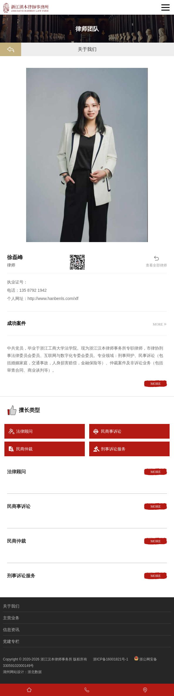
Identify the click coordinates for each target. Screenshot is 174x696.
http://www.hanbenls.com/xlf (53, 298)
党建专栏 (11, 641)
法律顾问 (24, 431)
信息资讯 (11, 629)
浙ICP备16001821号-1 (110, 659)
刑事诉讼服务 (113, 449)
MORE (158, 324)
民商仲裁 (24, 449)
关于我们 (11, 606)
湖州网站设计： (15, 672)
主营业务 (11, 618)
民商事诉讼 (111, 431)
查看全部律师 (156, 261)
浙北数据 (35, 672)
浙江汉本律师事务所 (56, 659)
